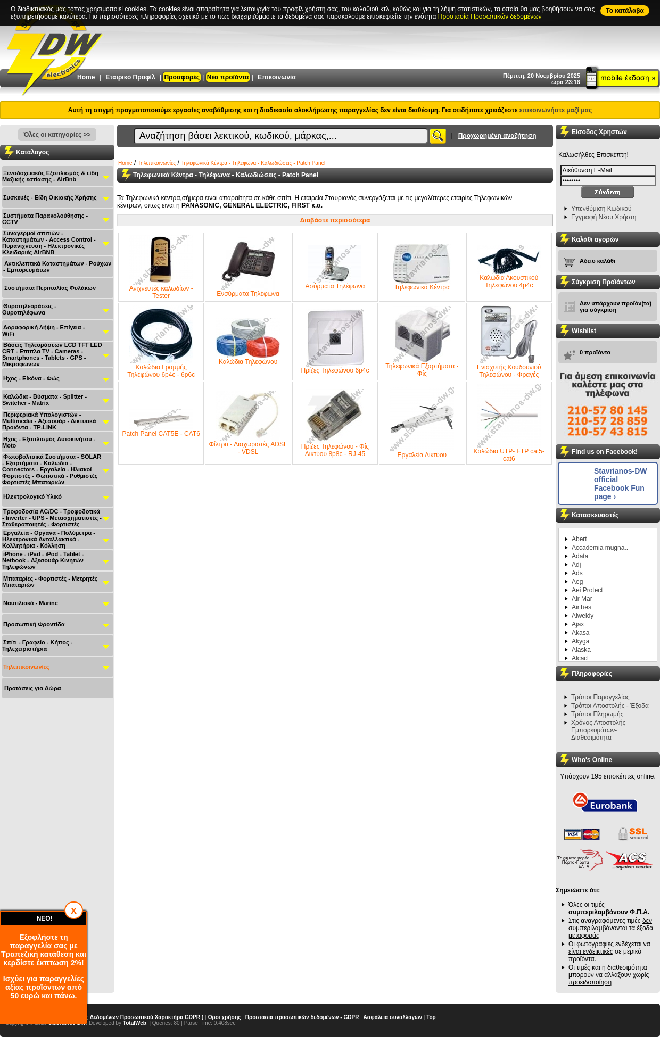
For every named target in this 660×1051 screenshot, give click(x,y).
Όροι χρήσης (224, 1017)
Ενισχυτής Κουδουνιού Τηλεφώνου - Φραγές (509, 341)
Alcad (580, 658)
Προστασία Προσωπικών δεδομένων (490, 16)
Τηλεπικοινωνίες (26, 667)
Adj (576, 564)
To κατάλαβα (625, 10)
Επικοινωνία (277, 77)
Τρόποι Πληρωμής (597, 714)
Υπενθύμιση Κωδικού (601, 208)
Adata (580, 556)
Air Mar (582, 598)
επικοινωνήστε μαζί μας (555, 110)
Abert (579, 539)
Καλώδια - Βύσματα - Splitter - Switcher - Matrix (44, 399)
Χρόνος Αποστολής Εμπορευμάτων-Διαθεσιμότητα (598, 730)
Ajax (578, 624)
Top (431, 1017)
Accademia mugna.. (600, 547)
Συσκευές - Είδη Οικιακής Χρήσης (50, 197)
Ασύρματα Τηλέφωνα (335, 267)
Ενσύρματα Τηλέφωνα (248, 267)
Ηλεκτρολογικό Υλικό (32, 496)
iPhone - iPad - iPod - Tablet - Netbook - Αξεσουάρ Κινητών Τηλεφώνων (43, 560)
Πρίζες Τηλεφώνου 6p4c (335, 341)
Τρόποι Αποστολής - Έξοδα (610, 705)
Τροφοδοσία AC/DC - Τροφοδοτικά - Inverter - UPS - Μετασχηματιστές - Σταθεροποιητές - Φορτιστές (52, 517)
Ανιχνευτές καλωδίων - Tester (161, 267)
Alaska (581, 649)
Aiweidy (582, 615)
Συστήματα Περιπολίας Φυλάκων (50, 288)
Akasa (580, 632)
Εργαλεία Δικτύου (422, 423)
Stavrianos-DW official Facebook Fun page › (620, 484)
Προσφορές (182, 77)
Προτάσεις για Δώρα (32, 688)
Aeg (577, 581)
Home (86, 77)
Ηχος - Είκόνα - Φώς (31, 378)
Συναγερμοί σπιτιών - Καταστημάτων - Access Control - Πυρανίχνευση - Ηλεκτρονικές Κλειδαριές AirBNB (49, 242)
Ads (577, 573)
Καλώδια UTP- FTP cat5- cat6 (509, 423)
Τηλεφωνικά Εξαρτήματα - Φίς (421, 341)
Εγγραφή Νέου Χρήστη (603, 217)
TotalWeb (134, 1023)
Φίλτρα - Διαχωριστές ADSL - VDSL (248, 423)
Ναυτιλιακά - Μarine (30, 603)
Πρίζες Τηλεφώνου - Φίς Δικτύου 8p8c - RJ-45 (335, 423)
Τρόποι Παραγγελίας (600, 697)
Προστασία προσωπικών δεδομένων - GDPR (302, 1017)
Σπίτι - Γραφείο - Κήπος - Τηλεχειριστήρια (37, 645)
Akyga (580, 641)
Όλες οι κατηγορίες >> (56, 134)
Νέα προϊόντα (228, 77)
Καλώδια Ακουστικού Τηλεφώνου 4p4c (509, 267)
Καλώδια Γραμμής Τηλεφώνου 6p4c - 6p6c (161, 341)
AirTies (581, 607)
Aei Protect (587, 590)
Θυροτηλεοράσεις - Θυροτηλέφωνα (29, 309)
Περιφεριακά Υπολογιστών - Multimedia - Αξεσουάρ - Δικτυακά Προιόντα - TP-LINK (49, 421)
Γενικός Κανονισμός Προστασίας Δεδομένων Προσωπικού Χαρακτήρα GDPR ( (104, 1017)
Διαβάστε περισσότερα (335, 220)
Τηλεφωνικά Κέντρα (422, 267)
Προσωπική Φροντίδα (33, 624)
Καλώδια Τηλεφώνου (248, 342)
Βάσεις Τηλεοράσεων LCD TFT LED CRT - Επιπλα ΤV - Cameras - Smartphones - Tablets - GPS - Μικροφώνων (52, 354)
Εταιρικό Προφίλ (130, 77)
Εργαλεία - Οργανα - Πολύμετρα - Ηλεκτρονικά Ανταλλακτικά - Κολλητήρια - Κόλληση (48, 539)
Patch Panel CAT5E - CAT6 (161, 423)
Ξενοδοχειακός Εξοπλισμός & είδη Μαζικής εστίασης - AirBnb (50, 176)
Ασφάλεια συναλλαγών (393, 1017)
